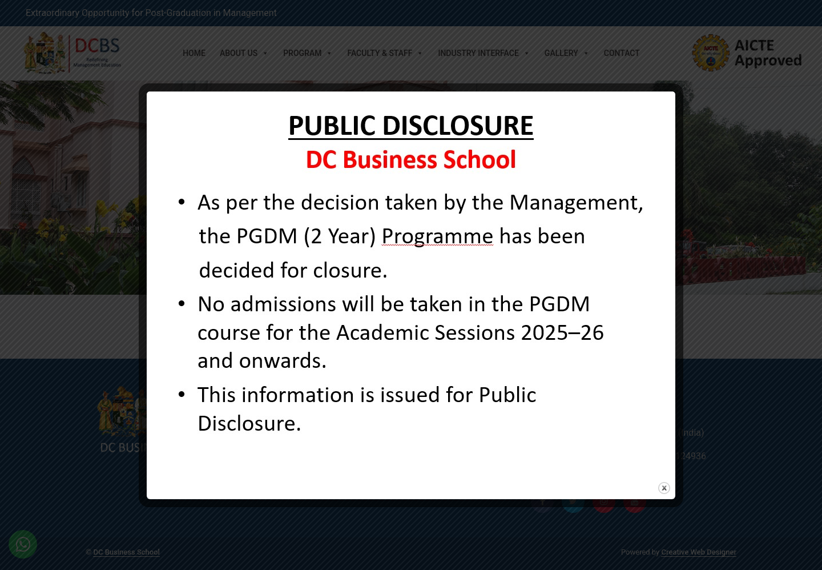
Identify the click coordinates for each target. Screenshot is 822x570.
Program (308, 53)
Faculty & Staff (385, 53)
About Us (244, 53)
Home (194, 53)
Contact (622, 53)
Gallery (567, 53)
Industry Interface (484, 53)
